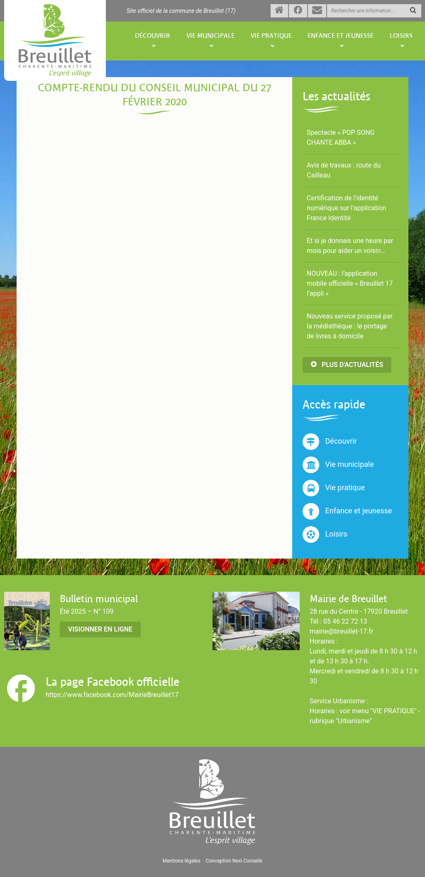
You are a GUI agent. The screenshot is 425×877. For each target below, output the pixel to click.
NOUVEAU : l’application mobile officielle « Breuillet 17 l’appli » (350, 283)
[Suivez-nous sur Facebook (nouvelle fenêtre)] (298, 10)
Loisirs (401, 36)
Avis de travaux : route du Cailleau (344, 170)
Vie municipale (210, 36)
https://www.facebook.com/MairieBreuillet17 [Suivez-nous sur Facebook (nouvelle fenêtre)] (112, 695)
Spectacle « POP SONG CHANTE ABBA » (340, 137)
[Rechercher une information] (374, 10)
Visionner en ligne (100, 629)
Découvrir (152, 36)
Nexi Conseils (247, 861)
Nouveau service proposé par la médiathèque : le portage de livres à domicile (350, 326)
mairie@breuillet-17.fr (341, 631)
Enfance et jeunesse (341, 36)
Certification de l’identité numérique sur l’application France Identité (346, 208)
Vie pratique (271, 36)
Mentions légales (181, 861)
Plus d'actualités (347, 365)
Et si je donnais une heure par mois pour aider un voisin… (350, 246)
